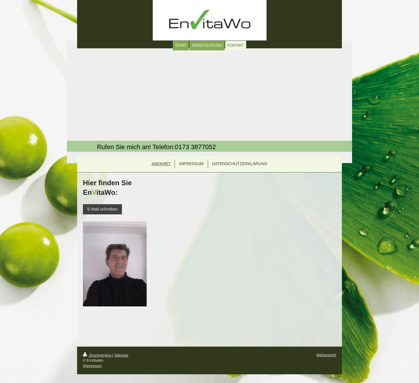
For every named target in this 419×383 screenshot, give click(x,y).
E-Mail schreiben (102, 209)
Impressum (92, 365)
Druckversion (97, 355)
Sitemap (121, 355)
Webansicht (326, 355)
